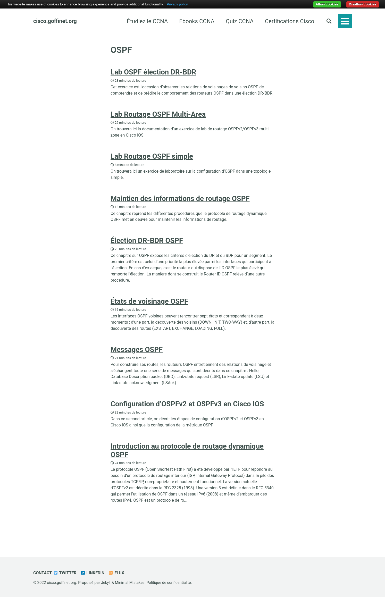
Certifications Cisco (287, 21)
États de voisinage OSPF (149, 315)
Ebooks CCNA (194, 21)
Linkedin (94, 573)
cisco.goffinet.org (55, 21)
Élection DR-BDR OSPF (147, 252)
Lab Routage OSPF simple (152, 166)
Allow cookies (327, 4)
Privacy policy (177, 4)
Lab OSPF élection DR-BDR (153, 73)
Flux (119, 573)
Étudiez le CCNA (144, 21)
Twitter (66, 573)
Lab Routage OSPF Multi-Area (158, 122)
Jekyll (107, 583)
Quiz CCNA (237, 21)
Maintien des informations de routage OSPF (180, 209)
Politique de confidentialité (172, 583)
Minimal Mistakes (131, 583)
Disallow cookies (362, 4)
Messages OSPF (137, 364)
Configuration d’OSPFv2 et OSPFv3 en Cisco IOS (187, 421)
